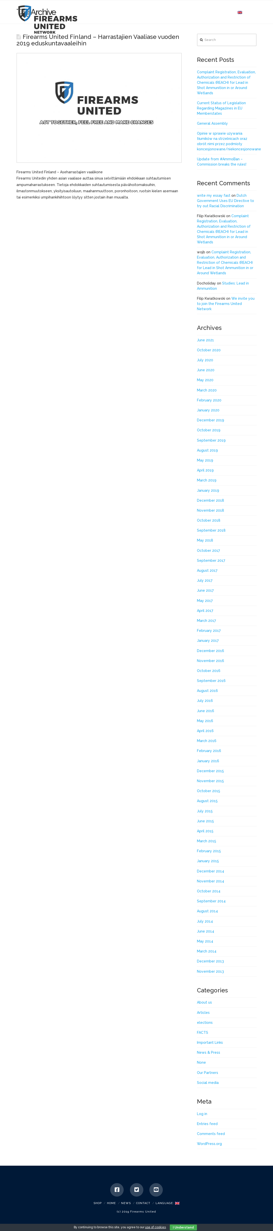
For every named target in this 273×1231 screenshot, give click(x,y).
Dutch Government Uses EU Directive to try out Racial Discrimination (225, 200)
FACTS (202, 1033)
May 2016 (205, 721)
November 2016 (210, 661)
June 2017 (205, 590)
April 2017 (205, 611)
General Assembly (212, 123)
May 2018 (205, 540)
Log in (202, 1114)
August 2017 (207, 570)
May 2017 (205, 601)
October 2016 (208, 671)
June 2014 (205, 931)
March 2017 (206, 621)
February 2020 (209, 400)
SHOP (97, 1203)
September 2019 (211, 440)
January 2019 (208, 490)
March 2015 (206, 841)
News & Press (208, 1052)
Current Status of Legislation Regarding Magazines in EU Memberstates (221, 108)
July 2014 (205, 921)
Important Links (210, 1042)
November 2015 (210, 781)
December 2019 (210, 420)
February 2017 (209, 631)
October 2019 (208, 430)
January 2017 (208, 641)
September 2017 (211, 561)
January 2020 (208, 410)
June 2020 (205, 370)
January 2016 (208, 761)
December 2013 (210, 961)
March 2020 (207, 390)
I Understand (183, 1227)
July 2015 (205, 811)
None (201, 1062)
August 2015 (207, 801)
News (126, 1203)
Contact (143, 1203)
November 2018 (210, 510)
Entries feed (207, 1124)
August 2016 (207, 691)
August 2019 (207, 450)
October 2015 (208, 791)
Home (111, 1203)
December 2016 (210, 651)
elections (205, 1023)
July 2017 (204, 580)
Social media (208, 1083)
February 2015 (209, 851)
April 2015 (205, 831)
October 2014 (208, 891)
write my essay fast (213, 195)
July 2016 (205, 701)
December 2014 (210, 871)
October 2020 (209, 350)
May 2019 (205, 460)
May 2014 (205, 941)
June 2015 (205, 821)
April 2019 (205, 470)
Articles (203, 1013)
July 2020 (205, 360)
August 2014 (207, 911)
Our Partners (207, 1073)
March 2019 (206, 480)
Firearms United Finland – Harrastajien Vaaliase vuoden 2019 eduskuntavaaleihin (98, 40)
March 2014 (206, 951)
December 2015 (210, 771)
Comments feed (211, 1134)
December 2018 (210, 500)
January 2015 (208, 861)
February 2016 (209, 751)
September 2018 (211, 530)
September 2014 (211, 901)
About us (204, 1002)
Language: (168, 1203)
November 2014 (210, 881)
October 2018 (208, 520)
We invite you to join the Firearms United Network (226, 303)
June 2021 (205, 340)
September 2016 (211, 681)
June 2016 (205, 711)
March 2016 (206, 741)
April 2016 (205, 731)
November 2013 (210, 971)
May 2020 (205, 380)
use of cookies (155, 1227)
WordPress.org (209, 1144)
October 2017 (208, 551)
